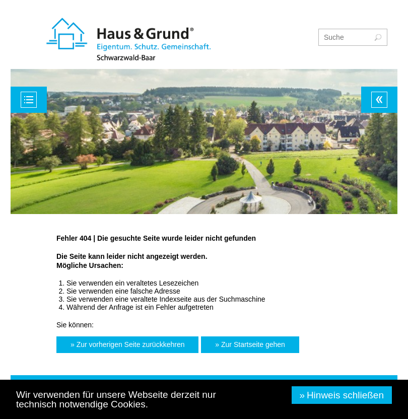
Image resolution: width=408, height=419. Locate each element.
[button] (127, 344)
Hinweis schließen (345, 395)
